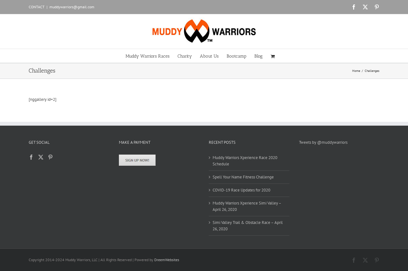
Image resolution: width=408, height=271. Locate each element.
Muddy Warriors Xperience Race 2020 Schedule (245, 161)
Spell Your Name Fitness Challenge (243, 177)
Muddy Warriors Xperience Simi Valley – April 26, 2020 (247, 206)
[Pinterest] (50, 157)
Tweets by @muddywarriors (323, 142)
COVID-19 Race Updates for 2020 (241, 190)
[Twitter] (40, 157)
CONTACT (37, 6)
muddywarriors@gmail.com (71, 6)
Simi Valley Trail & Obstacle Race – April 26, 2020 (248, 226)
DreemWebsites (166, 259)
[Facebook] (31, 157)
